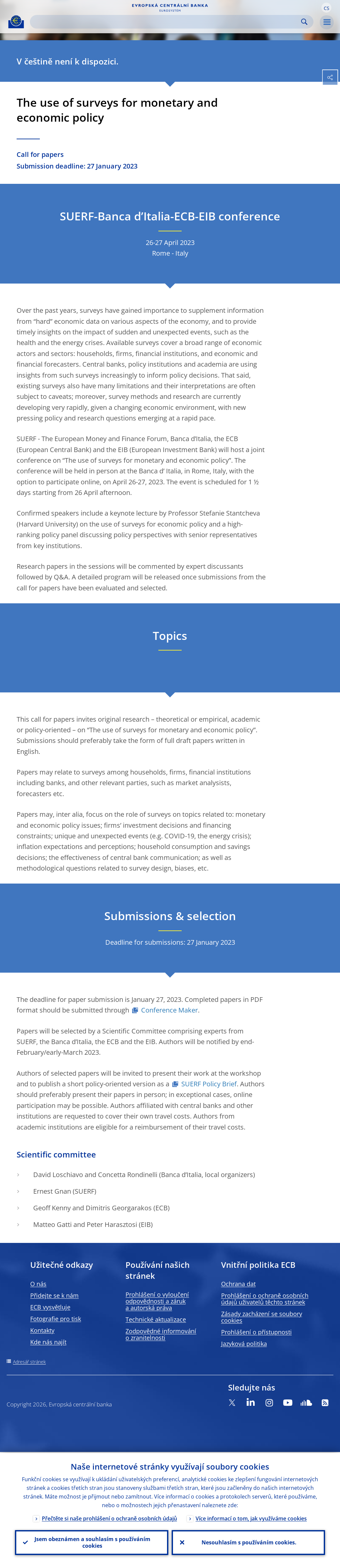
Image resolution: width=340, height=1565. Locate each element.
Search (304, 22)
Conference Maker (169, 1010)
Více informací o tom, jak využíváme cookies (251, 1517)
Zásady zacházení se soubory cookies (261, 1317)
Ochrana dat (238, 1284)
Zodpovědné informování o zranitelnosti (161, 1334)
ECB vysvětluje (50, 1307)
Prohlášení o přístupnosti (256, 1332)
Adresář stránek (29, 1362)
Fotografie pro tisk (55, 1319)
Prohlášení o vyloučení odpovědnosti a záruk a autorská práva (157, 1301)
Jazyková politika (244, 1344)
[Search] (166, 22)
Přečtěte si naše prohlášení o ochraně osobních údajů (109, 1517)
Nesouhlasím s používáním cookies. (248, 1542)
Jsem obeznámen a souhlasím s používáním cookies (92, 1542)
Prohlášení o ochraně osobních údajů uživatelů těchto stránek (264, 1298)
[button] (326, 8)
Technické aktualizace (156, 1319)
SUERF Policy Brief (209, 1083)
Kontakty (42, 1330)
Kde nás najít (48, 1342)
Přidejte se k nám (54, 1295)
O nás (38, 1284)
